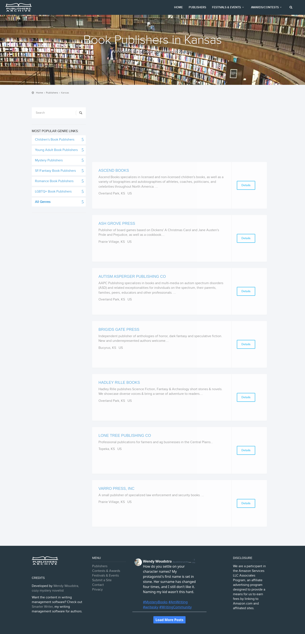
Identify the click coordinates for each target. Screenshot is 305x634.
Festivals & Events (228, 7)
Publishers (197, 7)
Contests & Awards (106, 571)
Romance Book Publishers (54, 181)
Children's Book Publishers (54, 140)
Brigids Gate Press (118, 329)
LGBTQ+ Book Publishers (53, 192)
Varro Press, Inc (116, 488)
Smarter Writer (42, 607)
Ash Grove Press (116, 223)
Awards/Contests (267, 7)
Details (246, 185)
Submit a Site (102, 580)
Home (178, 7)
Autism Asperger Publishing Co (132, 276)
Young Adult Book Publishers (56, 150)
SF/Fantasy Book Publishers (55, 171)
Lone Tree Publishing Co (124, 435)
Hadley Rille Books (119, 382)
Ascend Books (113, 170)
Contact (98, 585)
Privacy (97, 590)
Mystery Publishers (49, 160)
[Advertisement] (179, 132)
